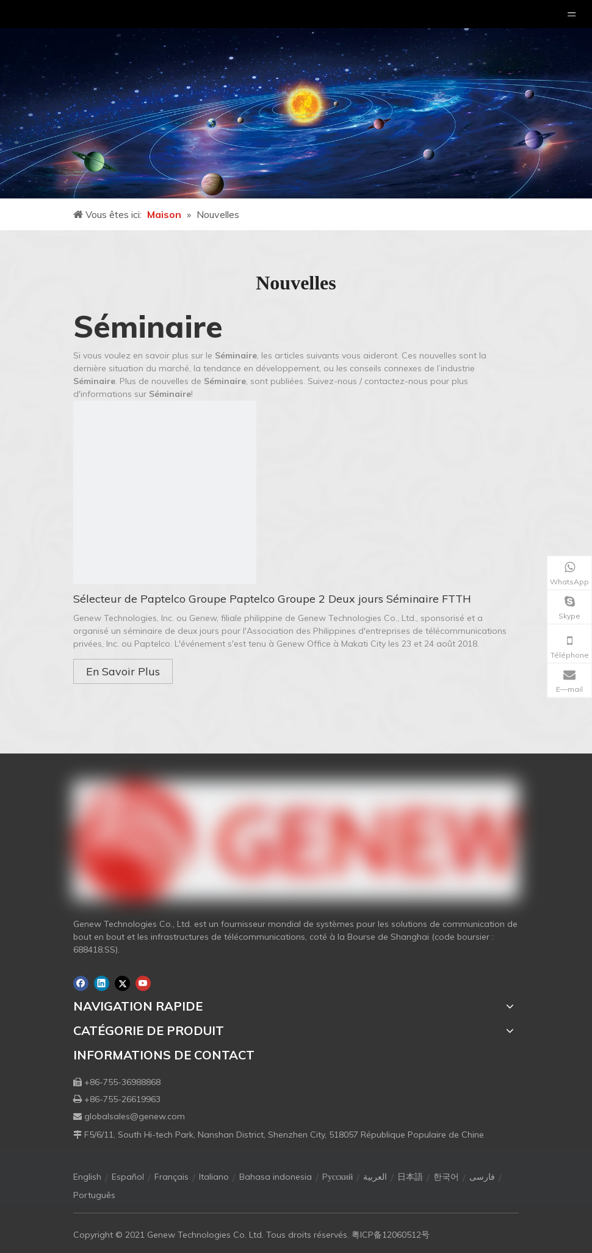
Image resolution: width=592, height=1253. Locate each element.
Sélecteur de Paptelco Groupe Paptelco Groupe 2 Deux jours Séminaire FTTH (272, 599)
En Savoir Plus (123, 671)
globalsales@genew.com (134, 1116)
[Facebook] (80, 983)
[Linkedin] (101, 983)
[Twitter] (122, 983)
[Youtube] (143, 983)
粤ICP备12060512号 (391, 1234)
